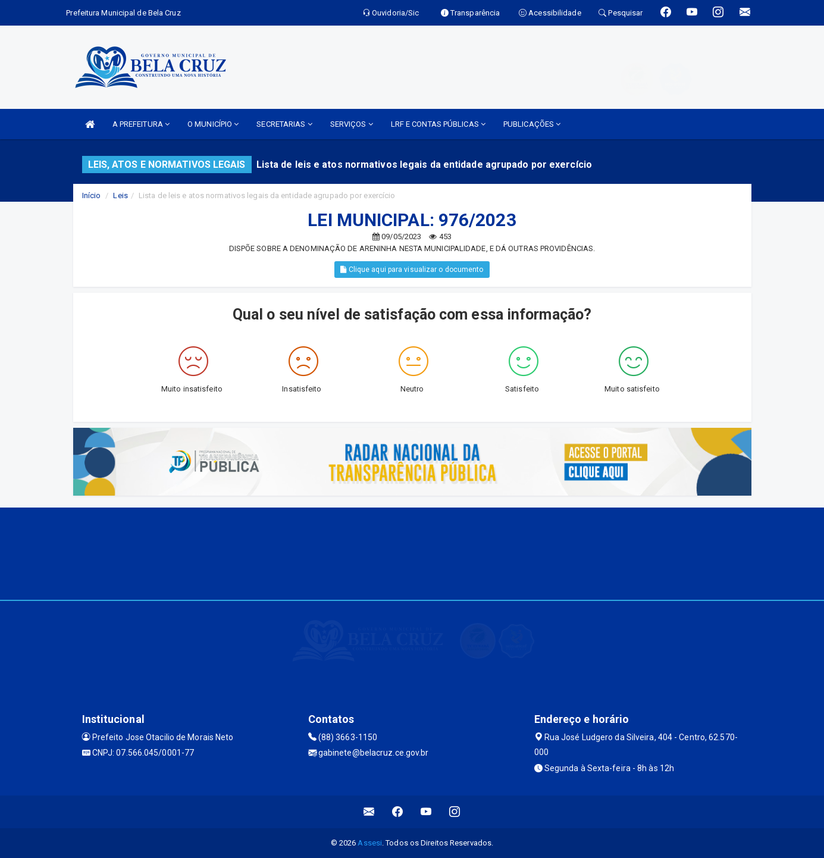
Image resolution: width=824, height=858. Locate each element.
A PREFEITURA (141, 124)
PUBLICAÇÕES (531, 124)
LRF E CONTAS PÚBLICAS (438, 124)
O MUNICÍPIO (213, 124)
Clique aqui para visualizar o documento (411, 269)
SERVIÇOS (351, 124)
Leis (120, 195)
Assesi (370, 842)
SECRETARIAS (284, 124)
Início (91, 195)
